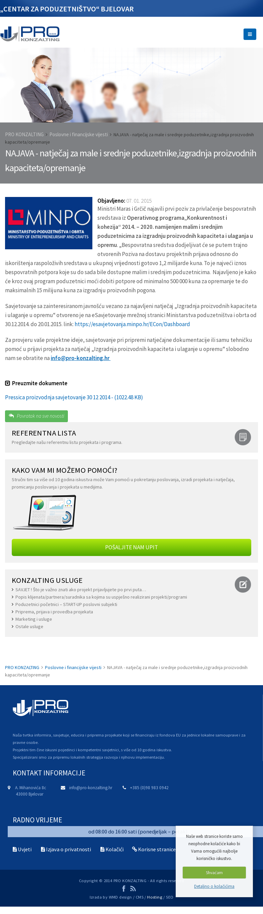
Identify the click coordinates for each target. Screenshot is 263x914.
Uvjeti (25, 849)
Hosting (154, 897)
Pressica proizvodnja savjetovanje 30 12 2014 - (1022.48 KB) (74, 397)
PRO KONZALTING (24, 134)
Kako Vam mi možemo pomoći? (64, 470)
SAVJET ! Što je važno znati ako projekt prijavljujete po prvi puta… (80, 590)
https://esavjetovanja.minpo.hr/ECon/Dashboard (132, 324)
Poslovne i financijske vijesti (78, 134)
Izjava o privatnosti (68, 849)
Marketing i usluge (33, 619)
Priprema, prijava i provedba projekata (54, 612)
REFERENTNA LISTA (44, 433)
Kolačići (114, 849)
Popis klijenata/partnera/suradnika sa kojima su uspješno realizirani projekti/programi (101, 597)
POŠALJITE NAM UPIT (131, 547)
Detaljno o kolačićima (214, 886)
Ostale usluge (29, 626)
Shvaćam (214, 872)
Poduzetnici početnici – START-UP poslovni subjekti (66, 604)
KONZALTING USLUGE (47, 580)
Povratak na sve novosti (36, 416)
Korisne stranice (157, 849)
